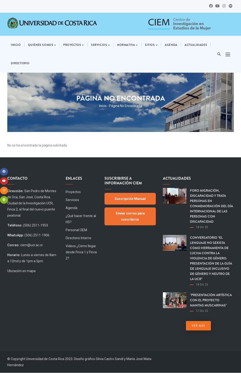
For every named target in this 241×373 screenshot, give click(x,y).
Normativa (127, 45)
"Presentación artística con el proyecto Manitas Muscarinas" (211, 300)
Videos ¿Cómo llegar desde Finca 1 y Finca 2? (81, 252)
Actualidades (196, 45)
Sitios (151, 45)
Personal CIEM (76, 230)
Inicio (16, 45)
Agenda (171, 45)
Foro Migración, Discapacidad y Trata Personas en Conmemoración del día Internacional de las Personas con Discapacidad (211, 206)
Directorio (20, 63)
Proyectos (73, 45)
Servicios (100, 45)
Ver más (198, 326)
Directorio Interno (78, 238)
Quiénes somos (42, 45)
